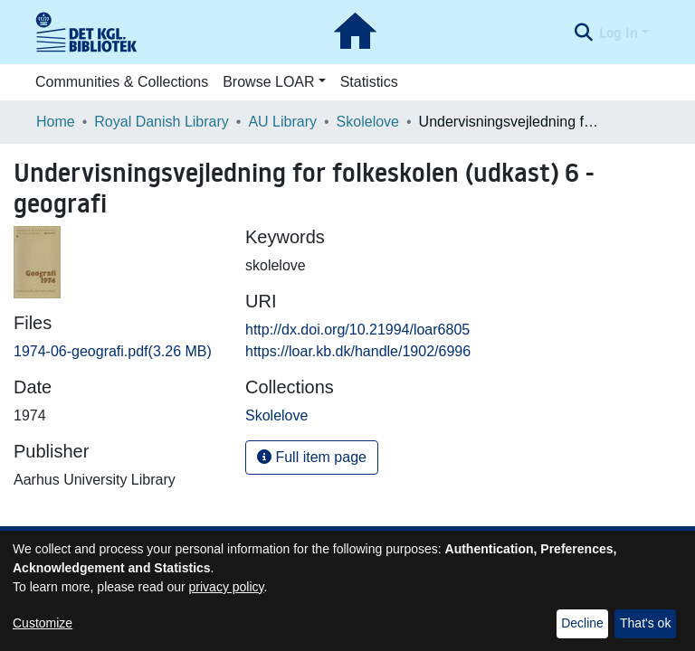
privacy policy (226, 587)
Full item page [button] (312, 457)
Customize (42, 623)
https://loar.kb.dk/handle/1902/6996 (358, 351)
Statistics (369, 82)
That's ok (645, 623)
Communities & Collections (121, 82)
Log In (618, 32)
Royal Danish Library (161, 121)
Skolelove (368, 121)
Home (55, 121)
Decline (582, 623)
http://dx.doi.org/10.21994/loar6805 (357, 329)
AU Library (282, 121)
